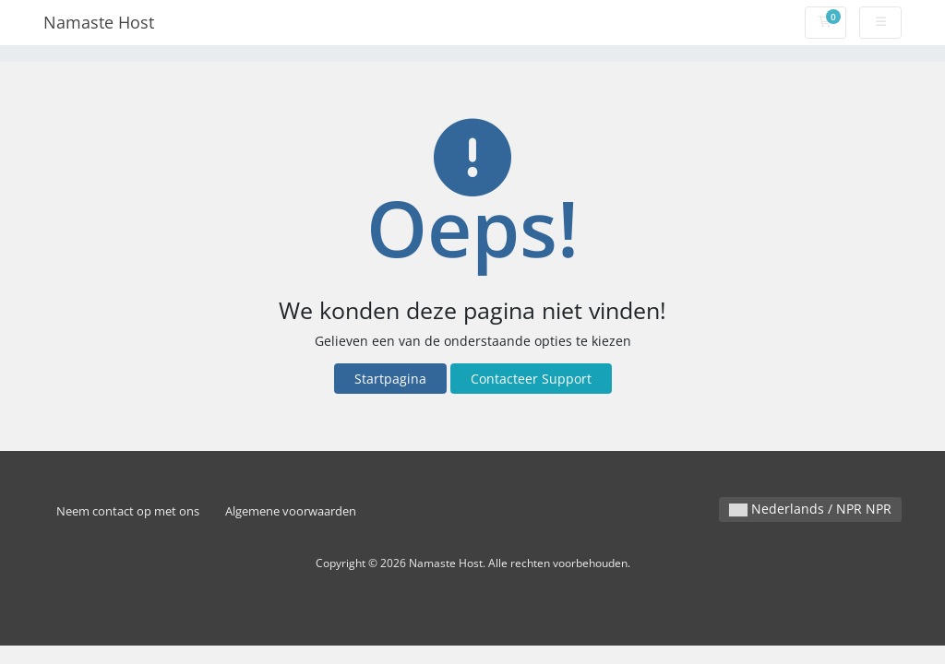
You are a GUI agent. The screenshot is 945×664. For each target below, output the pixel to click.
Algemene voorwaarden (290, 511)
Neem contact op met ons (127, 511)
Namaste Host (98, 22)
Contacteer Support (531, 378)
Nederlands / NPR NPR (810, 508)
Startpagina (390, 378)
